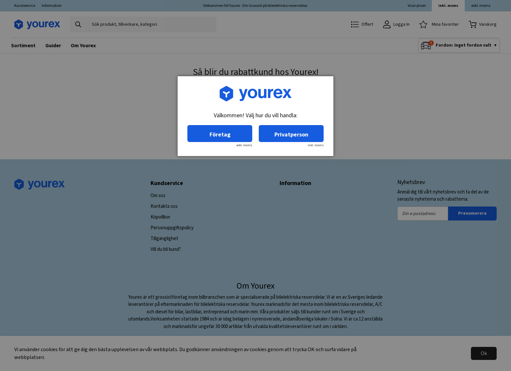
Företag (220, 135)
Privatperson (291, 135)
